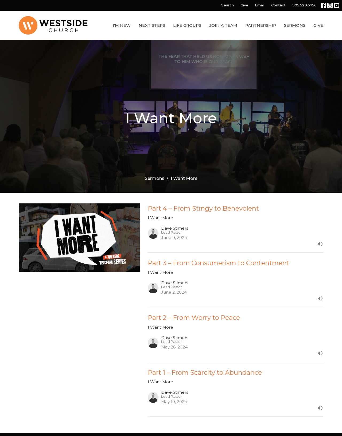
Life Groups (187, 25)
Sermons (294, 25)
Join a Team (223, 25)
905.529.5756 (304, 5)
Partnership (260, 25)
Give (244, 5)
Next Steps (152, 25)
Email (260, 5)
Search (227, 5)
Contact (278, 5)
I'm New (122, 25)
